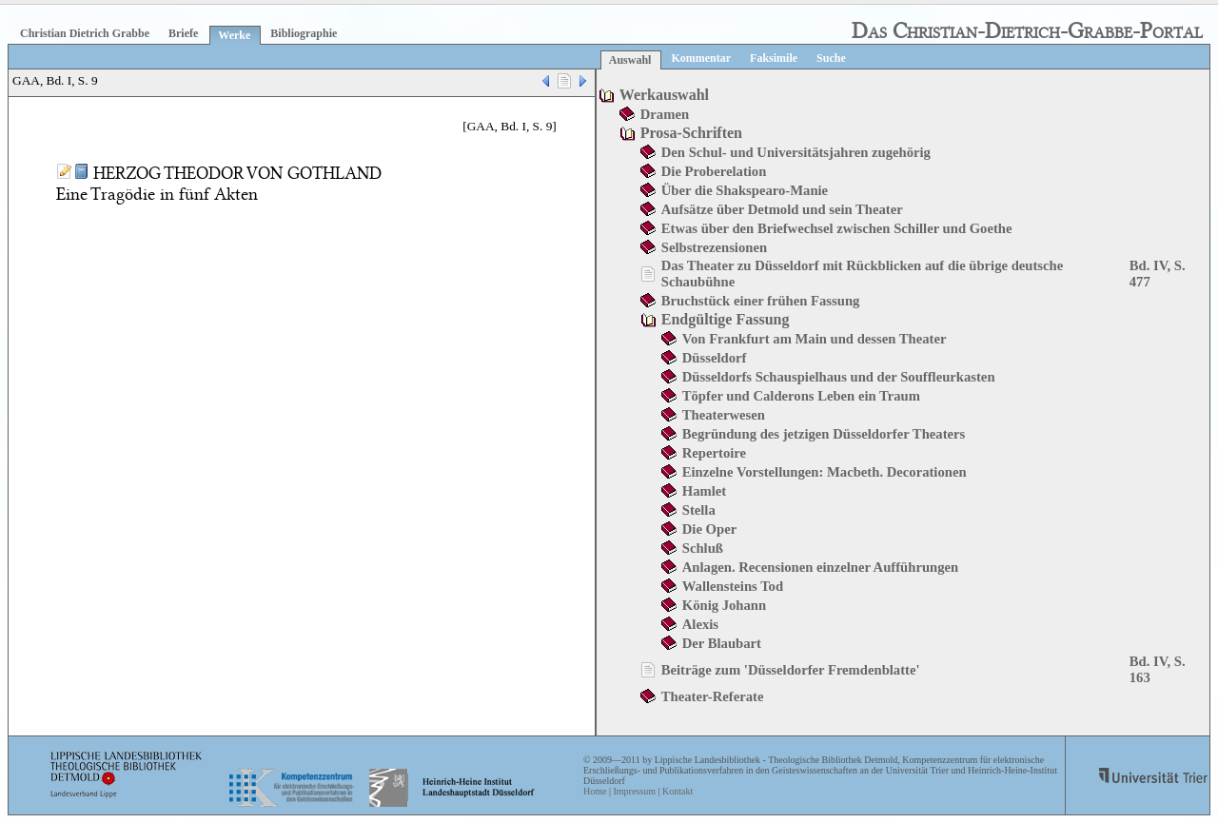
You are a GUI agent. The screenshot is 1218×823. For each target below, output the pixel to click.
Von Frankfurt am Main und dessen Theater (814, 338)
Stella (699, 510)
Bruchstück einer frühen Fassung (760, 300)
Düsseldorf (714, 357)
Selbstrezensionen (714, 247)
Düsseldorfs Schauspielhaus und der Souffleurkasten (838, 376)
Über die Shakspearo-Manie (744, 190)
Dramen (664, 114)
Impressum (634, 791)
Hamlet (704, 491)
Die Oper (709, 529)
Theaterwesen (723, 414)
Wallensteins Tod (732, 586)
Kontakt (677, 791)
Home (594, 791)
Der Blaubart (721, 643)
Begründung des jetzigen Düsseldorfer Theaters (823, 433)
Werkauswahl (664, 95)
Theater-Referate (712, 696)
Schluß (702, 548)
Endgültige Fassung (725, 319)
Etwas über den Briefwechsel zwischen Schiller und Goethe (836, 228)
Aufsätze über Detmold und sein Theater (782, 209)
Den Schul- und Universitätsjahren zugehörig (796, 152)
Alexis (700, 624)
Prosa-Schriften (691, 133)
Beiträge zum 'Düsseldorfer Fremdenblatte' (790, 669)
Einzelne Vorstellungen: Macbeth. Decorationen (824, 472)
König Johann (724, 605)
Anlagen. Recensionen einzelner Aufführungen (820, 567)
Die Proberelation (714, 171)
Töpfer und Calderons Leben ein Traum (801, 395)
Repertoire (714, 452)
